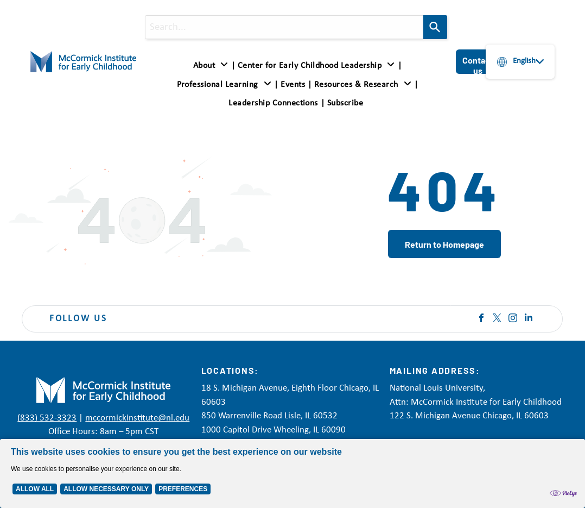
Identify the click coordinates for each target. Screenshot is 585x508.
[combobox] (284, 27)
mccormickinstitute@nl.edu (137, 418)
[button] (224, 84)
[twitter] (497, 319)
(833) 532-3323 (47, 418)
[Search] (435, 27)
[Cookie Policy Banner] (292, 473)
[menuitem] (212, 66)
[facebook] (481, 319)
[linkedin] (528, 319)
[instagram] (512, 319)
